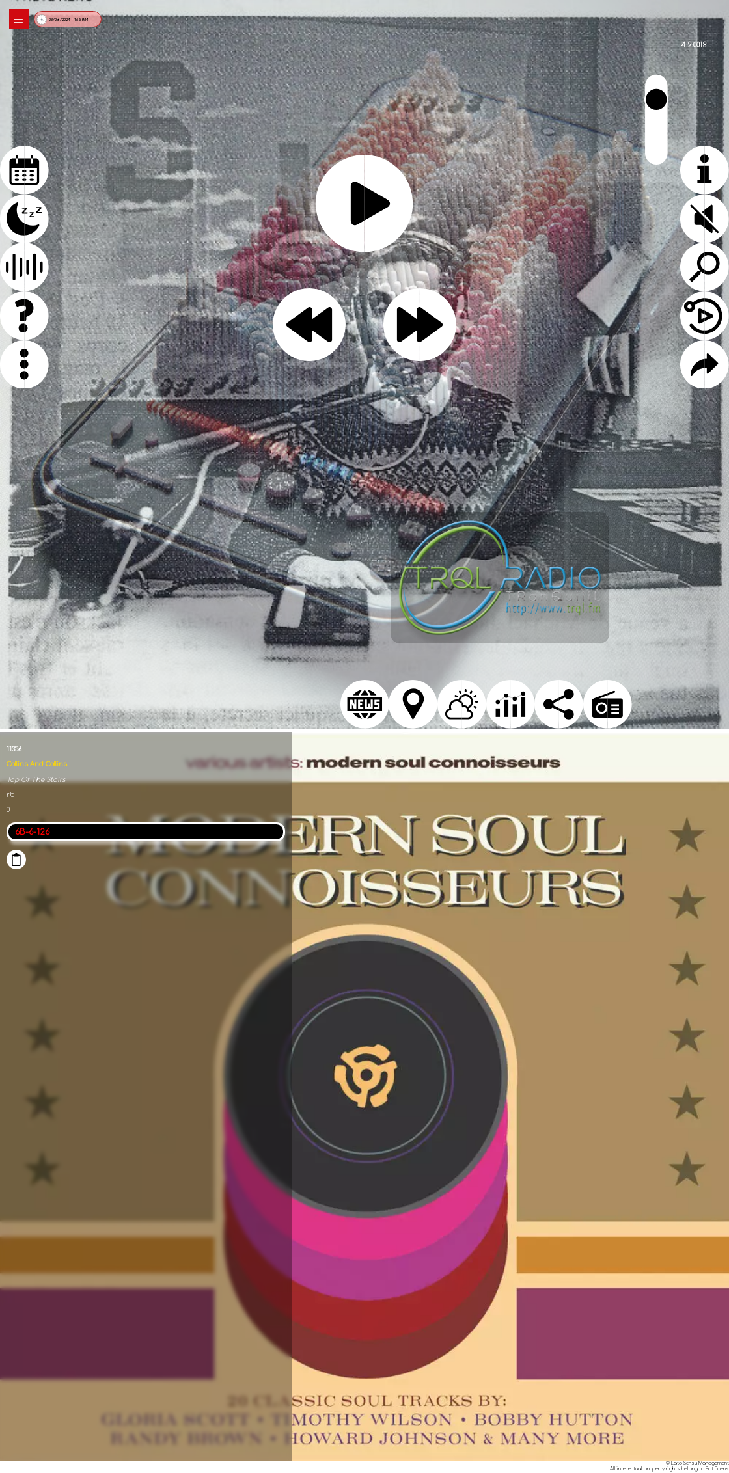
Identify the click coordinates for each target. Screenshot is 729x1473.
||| (19, 19)
